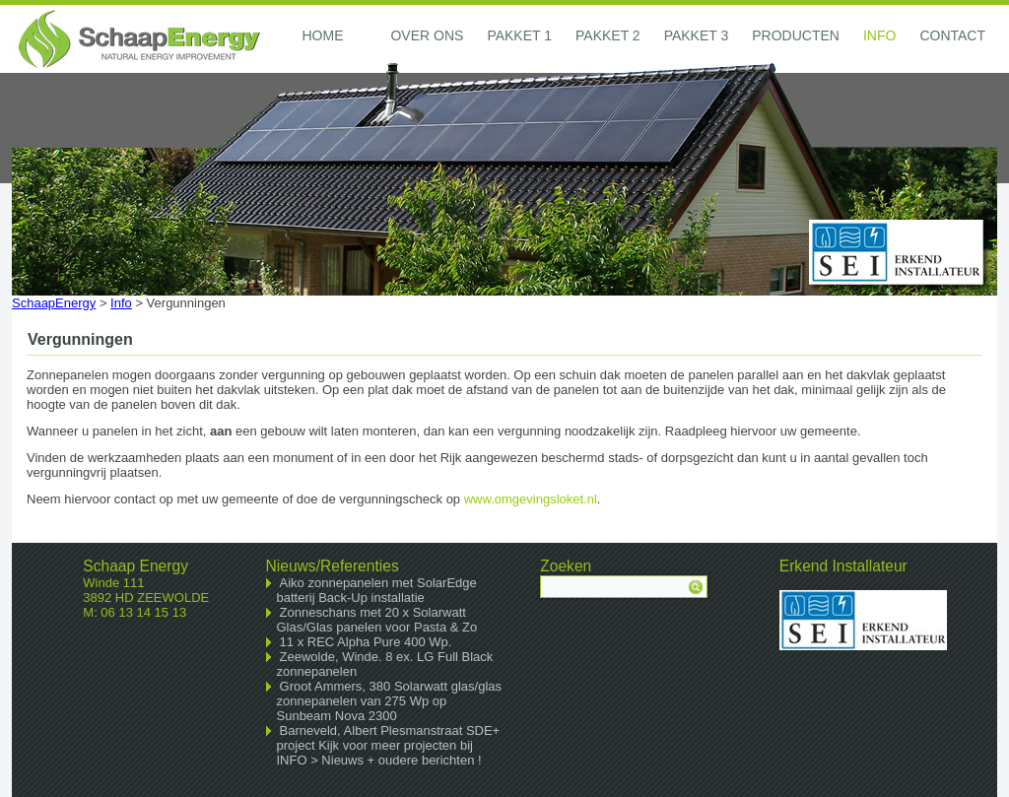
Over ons (426, 35)
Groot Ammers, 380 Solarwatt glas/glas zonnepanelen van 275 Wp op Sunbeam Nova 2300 (390, 701)
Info (879, 35)
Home (322, 35)
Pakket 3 (696, 35)
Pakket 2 (607, 35)
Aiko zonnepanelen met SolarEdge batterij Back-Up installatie (377, 590)
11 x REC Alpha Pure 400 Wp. (366, 641)
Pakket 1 (519, 35)
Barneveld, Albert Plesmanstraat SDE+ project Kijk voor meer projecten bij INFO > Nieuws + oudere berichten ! (389, 745)
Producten (796, 35)
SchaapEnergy (54, 303)
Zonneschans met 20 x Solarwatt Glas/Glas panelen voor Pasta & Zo (377, 619)
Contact (952, 35)
